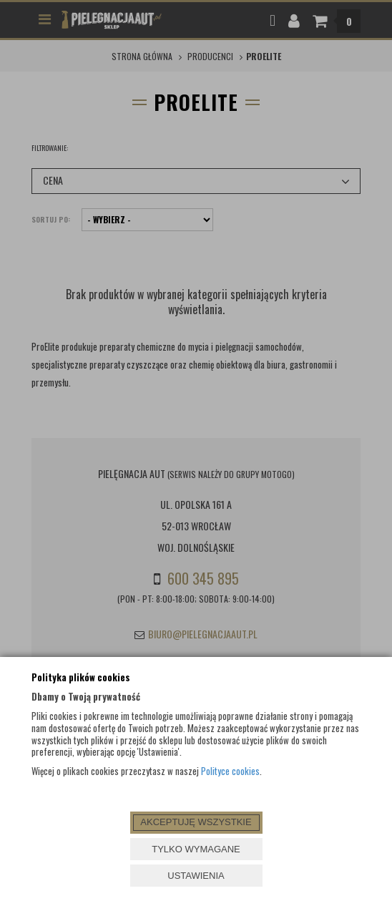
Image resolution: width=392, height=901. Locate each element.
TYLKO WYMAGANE (196, 849)
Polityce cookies (230, 771)
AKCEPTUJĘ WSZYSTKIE (195, 822)
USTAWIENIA (195, 875)
